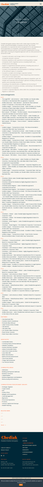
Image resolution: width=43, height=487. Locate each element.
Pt (39, 0)
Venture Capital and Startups (10, 403)
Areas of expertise (28, 443)
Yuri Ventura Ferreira (8, 362)
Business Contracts (7, 373)
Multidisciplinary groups (29, 445)
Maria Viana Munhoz (7, 355)
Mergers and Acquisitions (9, 394)
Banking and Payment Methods (11, 372)
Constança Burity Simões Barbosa (11, 343)
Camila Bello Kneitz (7, 342)
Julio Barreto (5, 326)
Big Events (5, 398)
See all (2, 425)
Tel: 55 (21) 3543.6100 (28, 468)
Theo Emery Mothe (7, 358)
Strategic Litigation (7, 387)
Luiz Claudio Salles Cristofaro (10, 330)
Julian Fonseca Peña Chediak (10, 325)
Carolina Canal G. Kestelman (10, 321)
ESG (3, 390)
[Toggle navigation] (41, 3)
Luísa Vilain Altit (6, 353)
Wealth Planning (6, 405)
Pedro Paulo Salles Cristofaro (10, 334)
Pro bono (4, 401)
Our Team (24, 447)
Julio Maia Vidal (6, 328)
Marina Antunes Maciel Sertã (10, 356)
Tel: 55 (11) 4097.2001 (7, 468)
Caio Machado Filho (7, 319)
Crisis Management (7, 396)
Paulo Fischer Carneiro (8, 332)
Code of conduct (5, 447)
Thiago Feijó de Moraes (8, 360)
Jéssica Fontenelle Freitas (9, 349)
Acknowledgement (27, 452)
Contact (24, 454)
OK (21, 484)
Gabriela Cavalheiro (7, 345)
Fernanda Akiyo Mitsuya (8, 323)
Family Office (6, 392)
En (40, 0)
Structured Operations (8, 400)
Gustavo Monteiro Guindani (9, 347)
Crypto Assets (6, 389)
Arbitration (5, 370)
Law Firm (24, 441)
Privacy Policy (5, 450)
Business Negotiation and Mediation (12, 377)
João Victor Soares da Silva (9, 351)
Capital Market (6, 375)
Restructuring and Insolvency (10, 379)
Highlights (25, 450)
